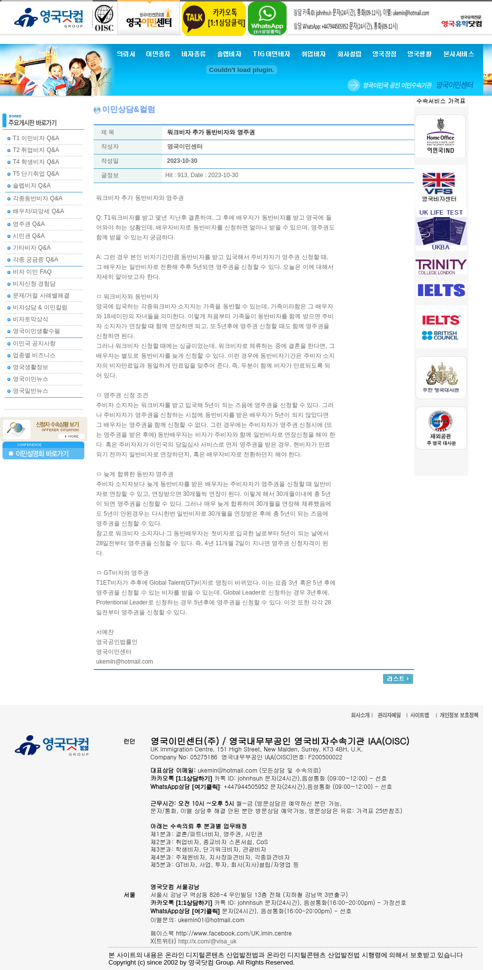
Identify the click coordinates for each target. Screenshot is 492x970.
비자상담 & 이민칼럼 (40, 307)
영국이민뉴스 (30, 378)
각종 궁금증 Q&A (35, 259)
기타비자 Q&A (32, 247)
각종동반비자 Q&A (38, 198)
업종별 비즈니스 (34, 355)
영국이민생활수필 (36, 331)
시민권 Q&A (29, 235)
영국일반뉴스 (30, 390)
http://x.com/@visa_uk (207, 941)
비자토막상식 (30, 319)
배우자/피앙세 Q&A (38, 211)
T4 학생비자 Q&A (36, 161)
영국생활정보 (30, 367)
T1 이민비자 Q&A (36, 138)
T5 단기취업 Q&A (36, 173)
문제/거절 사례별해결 (41, 295)
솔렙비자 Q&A (32, 185)
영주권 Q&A (29, 224)
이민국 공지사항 (34, 343)
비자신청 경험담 (34, 283)
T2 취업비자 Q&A (36, 150)
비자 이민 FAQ (32, 271)
